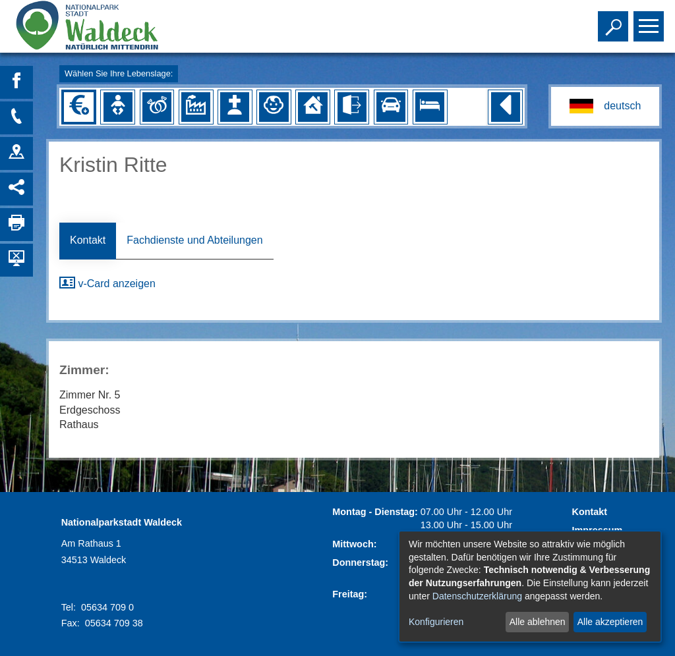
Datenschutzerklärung (477, 596)
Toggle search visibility (614, 20)
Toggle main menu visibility (650, 20)
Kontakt (87, 240)
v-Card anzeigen (107, 283)
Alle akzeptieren (610, 621)
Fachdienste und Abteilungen (194, 240)
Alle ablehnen (538, 621)
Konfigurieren (436, 621)
